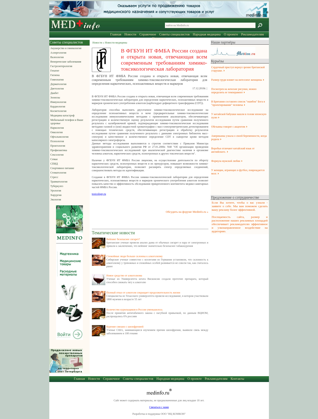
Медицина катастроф (62, 115)
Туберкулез (56, 186)
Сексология (57, 154)
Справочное (147, 34)
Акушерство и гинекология (65, 48)
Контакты (159, 38)
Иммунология (58, 102)
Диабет (54, 93)
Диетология (57, 88)
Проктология (57, 145)
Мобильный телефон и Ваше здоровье (66, 121)
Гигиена (55, 75)
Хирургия (56, 195)
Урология (55, 190)
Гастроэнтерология (61, 66)
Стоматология (58, 172)
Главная (115, 34)
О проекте (231, 34)
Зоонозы (55, 97)
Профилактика (58, 150)
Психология (57, 141)
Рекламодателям (252, 34)
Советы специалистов (174, 34)
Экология (55, 199)
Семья (54, 159)
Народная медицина (207, 34)
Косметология (58, 111)
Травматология (58, 181)
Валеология (57, 57)
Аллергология (58, 52)
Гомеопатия (57, 79)
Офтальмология (59, 136)
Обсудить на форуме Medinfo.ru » (187, 211)
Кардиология (57, 106)
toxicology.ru (99, 193)
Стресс (54, 177)
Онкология (56, 132)
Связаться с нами (159, 407)
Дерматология (58, 84)
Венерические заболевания (65, 61)
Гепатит (54, 70)
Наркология (57, 127)
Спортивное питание (62, 168)
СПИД (54, 163)
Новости (130, 34)
